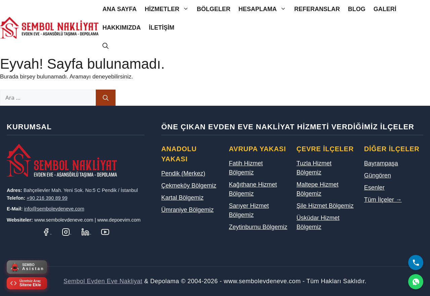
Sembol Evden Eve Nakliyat (102, 281)
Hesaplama (264, 9)
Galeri (385, 9)
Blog (357, 9)
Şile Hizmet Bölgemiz (325, 205)
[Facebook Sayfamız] (47, 232)
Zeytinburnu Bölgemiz (258, 227)
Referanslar (317, 9)
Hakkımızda (121, 27)
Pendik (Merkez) (183, 173)
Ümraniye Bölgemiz (187, 209)
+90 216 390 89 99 (47, 198)
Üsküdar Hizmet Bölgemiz (318, 222)
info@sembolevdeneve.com (54, 208)
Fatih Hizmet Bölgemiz (246, 168)
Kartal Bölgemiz (182, 197)
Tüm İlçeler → (383, 199)
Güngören (377, 175)
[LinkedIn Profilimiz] (86, 232)
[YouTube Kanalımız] (105, 232)
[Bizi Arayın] (415, 262)
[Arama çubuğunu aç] (105, 46)
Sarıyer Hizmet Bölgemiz (249, 210)
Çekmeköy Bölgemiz (188, 185)
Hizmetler (169, 9)
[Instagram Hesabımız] (67, 232)
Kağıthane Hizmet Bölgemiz (253, 189)
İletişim (161, 27)
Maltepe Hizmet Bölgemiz (318, 189)
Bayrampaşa (381, 163)
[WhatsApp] (415, 281)
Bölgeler (213, 9)
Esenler (374, 187)
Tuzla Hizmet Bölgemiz (314, 168)
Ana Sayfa (119, 9)
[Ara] (106, 98)
